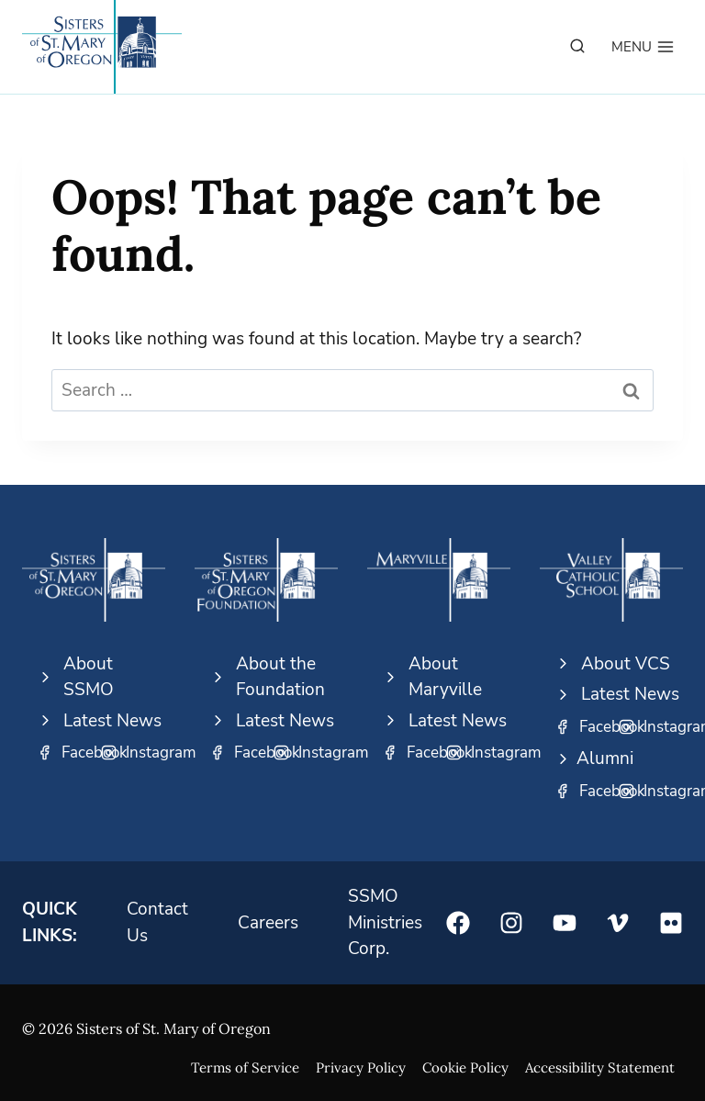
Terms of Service (245, 1067)
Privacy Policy (361, 1067)
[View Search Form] (577, 46)
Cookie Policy (465, 1067)
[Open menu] (643, 46)
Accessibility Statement (600, 1067)
